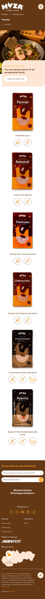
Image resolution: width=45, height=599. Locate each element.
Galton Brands (11, 591)
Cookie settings (5, 586)
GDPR (26, 523)
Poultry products (6, 531)
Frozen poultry (6, 523)
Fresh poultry (5, 527)
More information (15, 79)
